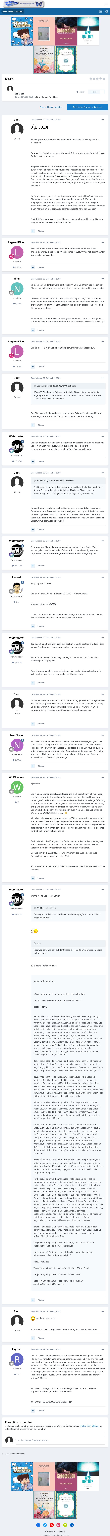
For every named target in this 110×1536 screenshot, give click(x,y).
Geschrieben (46, 120)
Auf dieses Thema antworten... (33, 1440)
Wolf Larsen (16, 777)
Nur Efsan (16, 735)
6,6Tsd (17, 303)
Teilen (80, 92)
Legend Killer (16, 242)
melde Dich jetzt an (89, 1426)
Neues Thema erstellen (51, 107)
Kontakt (61, 1531)
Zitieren (41, 231)
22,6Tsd (17, 461)
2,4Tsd (17, 760)
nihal (16, 278)
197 (17, 1374)
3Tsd (17, 602)
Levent (16, 577)
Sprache (50, 1531)
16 (17, 802)
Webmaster (16, 436)
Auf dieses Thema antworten (87, 107)
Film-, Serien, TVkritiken (47, 97)
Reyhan (16, 1349)
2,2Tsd (17, 267)
